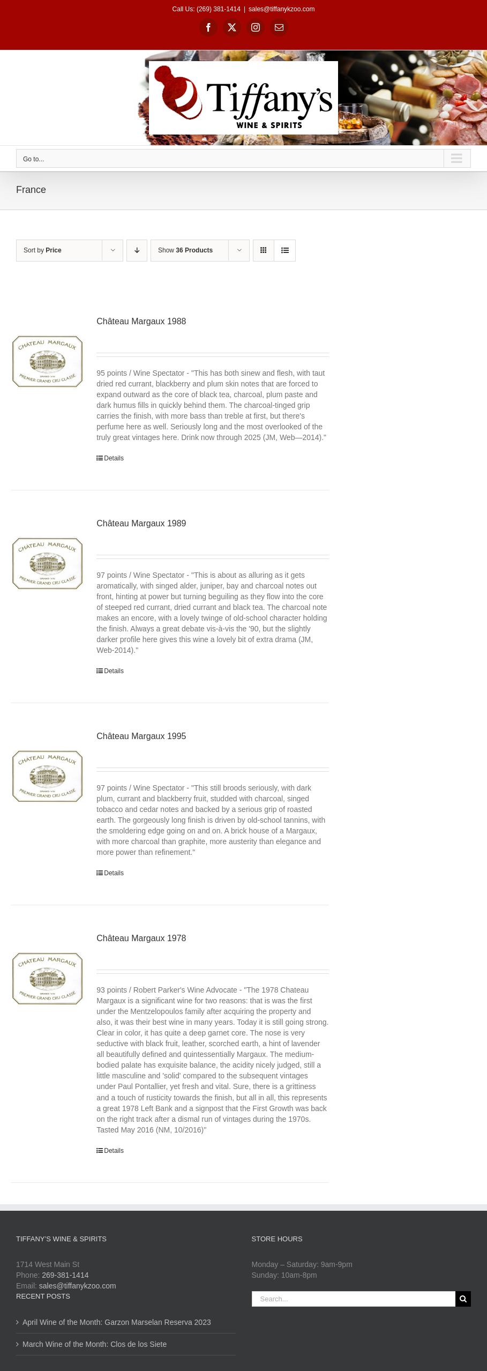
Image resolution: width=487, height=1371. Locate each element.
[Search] (463, 1299)
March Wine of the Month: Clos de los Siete (95, 1344)
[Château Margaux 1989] (47, 563)
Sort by (43, 250)
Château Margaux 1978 (141, 938)
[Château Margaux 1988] (47, 361)
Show (185, 250)
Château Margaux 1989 (141, 523)
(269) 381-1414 (219, 9)
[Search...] (354, 1299)
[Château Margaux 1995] (47, 776)
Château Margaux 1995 (141, 736)
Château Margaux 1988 (141, 321)
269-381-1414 (65, 1275)
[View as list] (284, 250)
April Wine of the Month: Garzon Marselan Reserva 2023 (117, 1322)
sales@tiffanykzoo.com (281, 9)
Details (114, 458)
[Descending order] (136, 251)
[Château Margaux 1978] (47, 978)
